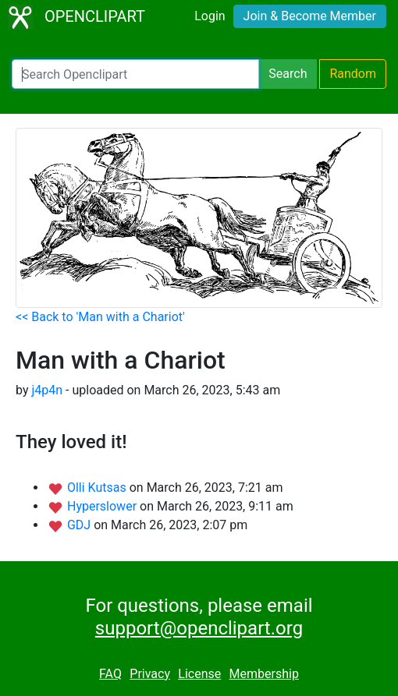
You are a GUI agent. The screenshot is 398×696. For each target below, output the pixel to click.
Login (209, 16)
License (199, 673)
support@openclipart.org (199, 628)
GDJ (80, 525)
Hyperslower (103, 506)
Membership (264, 673)
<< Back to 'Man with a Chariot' (100, 316)
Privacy (150, 673)
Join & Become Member (309, 16)
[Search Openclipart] (135, 74)
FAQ (110, 673)
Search (287, 73)
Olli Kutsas (98, 487)
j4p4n (46, 390)
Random (352, 73)
